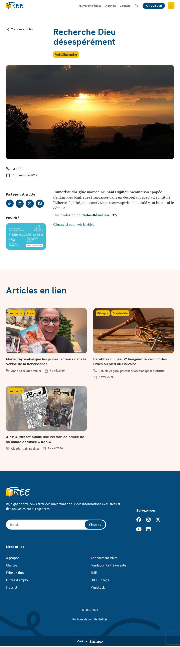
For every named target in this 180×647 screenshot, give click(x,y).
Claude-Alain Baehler (25, 449)
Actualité (16, 313)
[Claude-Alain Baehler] (8, 448)
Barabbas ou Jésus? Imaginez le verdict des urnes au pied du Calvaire (133, 362)
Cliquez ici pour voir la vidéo (73, 225)
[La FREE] (8, 168)
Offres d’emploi (17, 581)
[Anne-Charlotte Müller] (8, 370)
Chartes (11, 566)
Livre (30, 313)
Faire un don (15, 573)
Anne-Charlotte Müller (26, 371)
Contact (125, 5)
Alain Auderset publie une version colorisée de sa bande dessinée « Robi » (45, 440)
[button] (171, 5)
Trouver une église (89, 5)
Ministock (98, 588)
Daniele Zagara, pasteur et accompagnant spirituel (132, 371)
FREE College (100, 581)
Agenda (111, 5)
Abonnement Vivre (104, 559)
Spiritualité (120, 313)
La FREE (17, 169)
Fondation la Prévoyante (108, 566)
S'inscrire (94, 525)
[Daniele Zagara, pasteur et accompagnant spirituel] (95, 370)
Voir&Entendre (66, 54)
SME (94, 573)
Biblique (102, 313)
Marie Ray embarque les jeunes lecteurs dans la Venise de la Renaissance (42, 362)
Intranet (11, 588)
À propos (12, 559)
